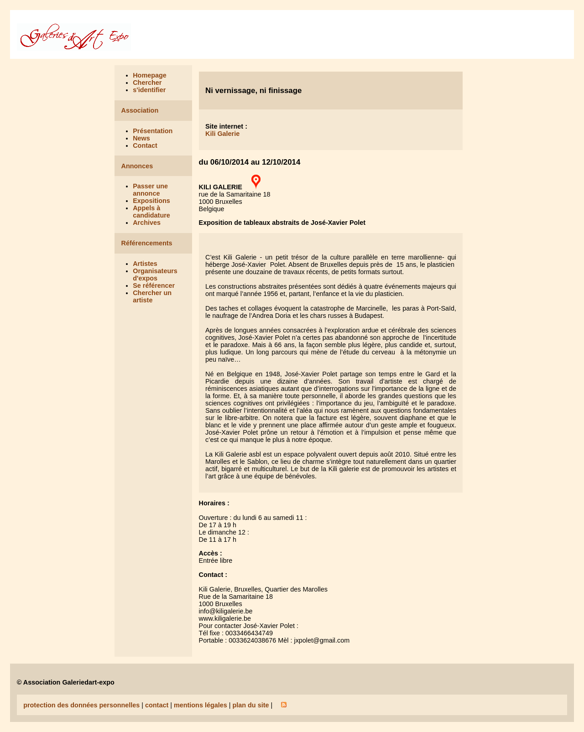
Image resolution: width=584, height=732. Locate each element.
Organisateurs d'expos (155, 274)
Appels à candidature (151, 211)
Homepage (150, 75)
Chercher (147, 82)
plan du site (250, 705)
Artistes (145, 263)
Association (140, 110)
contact (156, 705)
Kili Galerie (222, 133)
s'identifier (149, 89)
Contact (145, 145)
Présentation (152, 131)
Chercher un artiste (152, 296)
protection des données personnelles (81, 705)
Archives (147, 222)
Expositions (151, 200)
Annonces (137, 166)
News (141, 138)
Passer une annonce (150, 189)
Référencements (146, 243)
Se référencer (154, 285)
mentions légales (200, 705)
